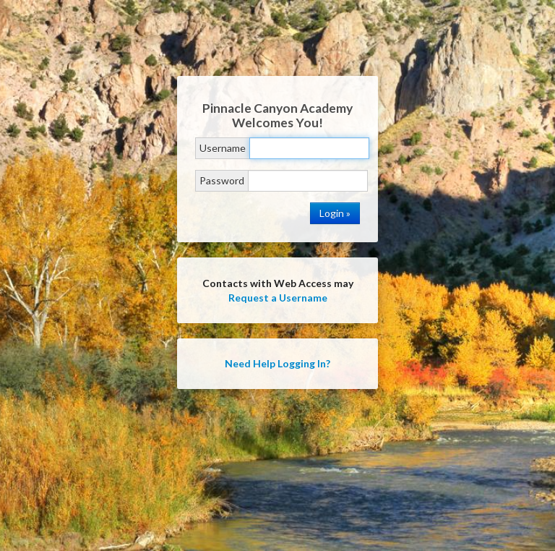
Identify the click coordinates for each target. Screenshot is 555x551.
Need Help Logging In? (277, 363)
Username (222, 148)
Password (221, 180)
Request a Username (277, 297)
